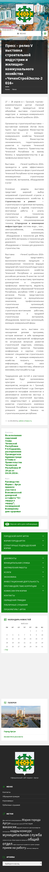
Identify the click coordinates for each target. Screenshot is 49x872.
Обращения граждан (11, 796)
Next (7, 479)
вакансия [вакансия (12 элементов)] (9, 827)
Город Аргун (10, 731)
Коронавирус (8, 801)
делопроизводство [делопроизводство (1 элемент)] (35, 828)
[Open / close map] (45, 33)
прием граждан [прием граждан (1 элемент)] (35, 844)
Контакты (6, 792)
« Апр (6, 649)
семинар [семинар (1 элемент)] (29, 848)
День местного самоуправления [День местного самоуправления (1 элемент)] (12, 820)
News (14, 89)
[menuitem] (24, 536)
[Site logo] (24, 26)
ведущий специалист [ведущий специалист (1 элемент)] (23, 828)
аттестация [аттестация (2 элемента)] (28, 823)
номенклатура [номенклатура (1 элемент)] (7, 840)
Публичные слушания (11, 805)
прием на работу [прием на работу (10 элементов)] (14, 848)
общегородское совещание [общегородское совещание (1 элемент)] (20, 840)
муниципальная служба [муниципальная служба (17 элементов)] (22, 835)
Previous (9, 432)
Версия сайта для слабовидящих (21, 524)
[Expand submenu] (43, 536)
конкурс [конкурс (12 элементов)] (26, 831)
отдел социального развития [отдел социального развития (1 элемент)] (21, 844)
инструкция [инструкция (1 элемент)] (6, 831)
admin (21, 421)
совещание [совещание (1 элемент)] (35, 848)
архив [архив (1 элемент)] (21, 824)
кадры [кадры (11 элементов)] (15, 831)
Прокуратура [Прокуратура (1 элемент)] (15, 824)
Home (7, 89)
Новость (28, 421)
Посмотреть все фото (13, 737)
